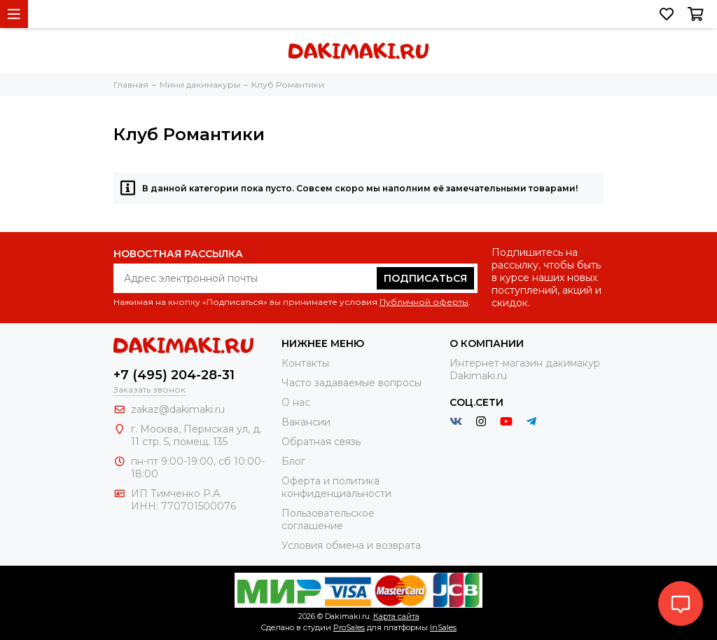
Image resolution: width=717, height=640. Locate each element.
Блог (293, 461)
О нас (295, 402)
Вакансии (305, 422)
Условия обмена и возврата (351, 545)
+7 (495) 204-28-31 (174, 375)
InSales (443, 627)
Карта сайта (396, 616)
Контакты (305, 363)
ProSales (349, 627)
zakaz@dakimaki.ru (178, 409)
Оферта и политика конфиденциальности (336, 487)
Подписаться (425, 278)
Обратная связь (321, 441)
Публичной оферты (424, 302)
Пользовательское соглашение (328, 519)
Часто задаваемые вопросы (351, 382)
